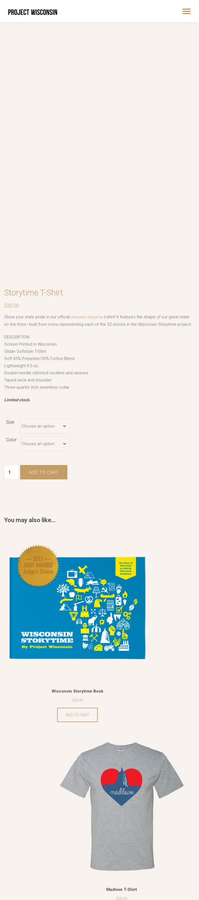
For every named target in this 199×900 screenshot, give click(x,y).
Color (11, 444)
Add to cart (44, 477)
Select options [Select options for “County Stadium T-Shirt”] (49, 808)
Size (10, 426)
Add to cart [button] (50, 665)
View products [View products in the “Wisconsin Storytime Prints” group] (149, 808)
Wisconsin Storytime (90, 314)
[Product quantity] (11, 477)
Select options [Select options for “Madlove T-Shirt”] (149, 665)
